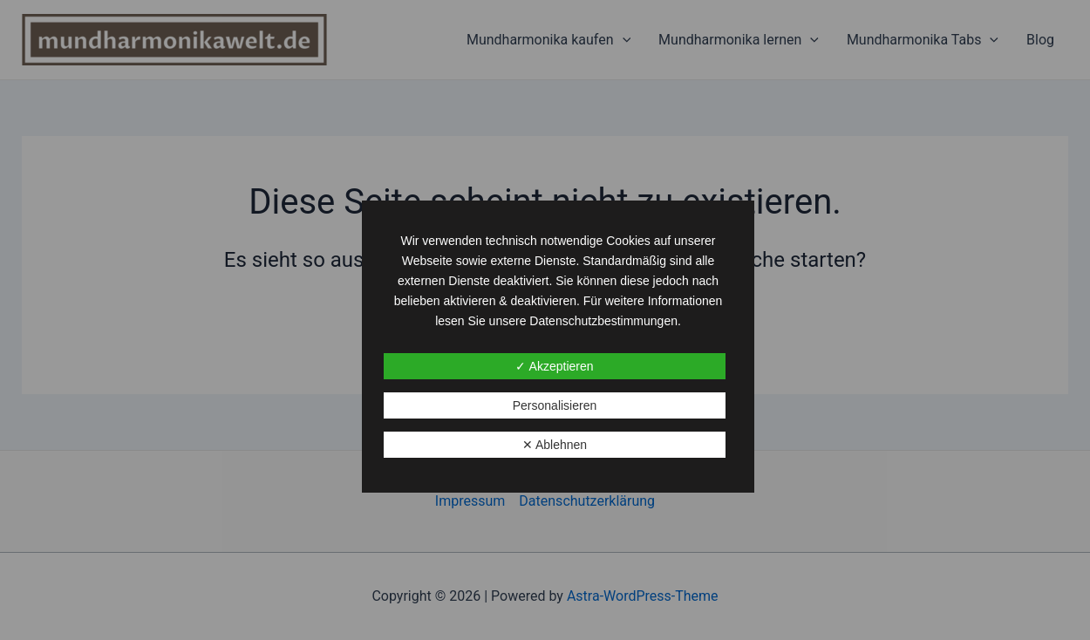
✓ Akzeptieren (554, 366)
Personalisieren (555, 405)
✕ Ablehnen (554, 445)
